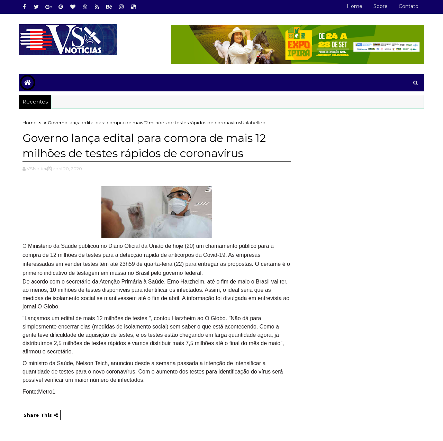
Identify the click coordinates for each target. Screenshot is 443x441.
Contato (408, 6)
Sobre (380, 6)
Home (354, 6)
